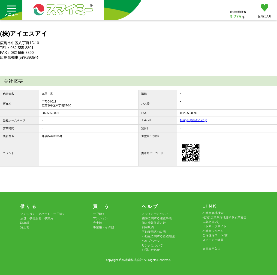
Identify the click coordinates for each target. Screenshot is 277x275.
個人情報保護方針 (154, 223)
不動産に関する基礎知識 (158, 236)
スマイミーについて (155, 214)
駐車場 (24, 223)
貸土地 (24, 227)
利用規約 (148, 227)
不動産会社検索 (212, 213)
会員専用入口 (211, 249)
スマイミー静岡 (212, 240)
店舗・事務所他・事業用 (36, 218)
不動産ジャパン (212, 231)
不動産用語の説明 (154, 232)
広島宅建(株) (211, 222)
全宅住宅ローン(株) (215, 235)
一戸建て (99, 214)
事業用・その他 (103, 227)
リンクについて (152, 245)
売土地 (97, 223)
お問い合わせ (151, 250)
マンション (100, 218)
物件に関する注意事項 (157, 218)
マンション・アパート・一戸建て (42, 214)
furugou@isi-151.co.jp (193, 120)
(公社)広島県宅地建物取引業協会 (224, 217)
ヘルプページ (151, 241)
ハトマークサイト (214, 226)
